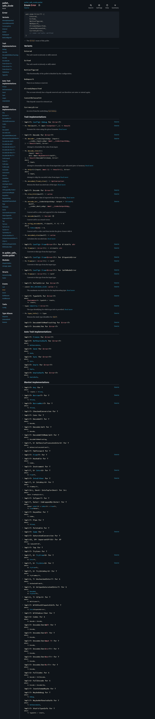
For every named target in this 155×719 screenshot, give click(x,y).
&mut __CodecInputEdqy (58, 141)
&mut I (39, 153)
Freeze (36, 337)
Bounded (32, 591)
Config (36, 122)
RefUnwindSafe (40, 341)
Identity (34, 306)
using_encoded (34, 224)
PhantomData (31, 300)
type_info (32, 313)
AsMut (44, 506)
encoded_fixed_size (36, 181)
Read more (63, 129)
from (30, 248)
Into (38, 470)
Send (35, 349)
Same (35, 532)
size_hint (32, 194)
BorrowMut (38, 403)
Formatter (50, 126)
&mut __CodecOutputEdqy (58, 206)
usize (60, 181)
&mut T (48, 641)
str (73, 244)
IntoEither (38, 478)
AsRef (35, 506)
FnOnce (32, 228)
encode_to (32, 201)
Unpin (35, 365)
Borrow (36, 395)
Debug (44, 122)
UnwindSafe (38, 373)
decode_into (33, 151)
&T (47, 625)
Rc (46, 665)
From (44, 244)
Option (54, 181)
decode (31, 139)
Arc (46, 649)
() (61, 169)
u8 (49, 216)
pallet (40, 2)
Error (55, 122)
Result (67, 126)
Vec (45, 216)
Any (34, 387)
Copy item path (39, 5)
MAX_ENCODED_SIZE (38, 287)
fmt (29, 126)
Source (26, 8)
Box (46, 657)
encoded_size (34, 235)
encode (31, 216)
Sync (35, 357)
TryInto (40, 563)
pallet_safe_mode (30, 2)
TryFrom (40, 555)
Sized (68, 201)
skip (30, 169)
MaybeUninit (44, 156)
